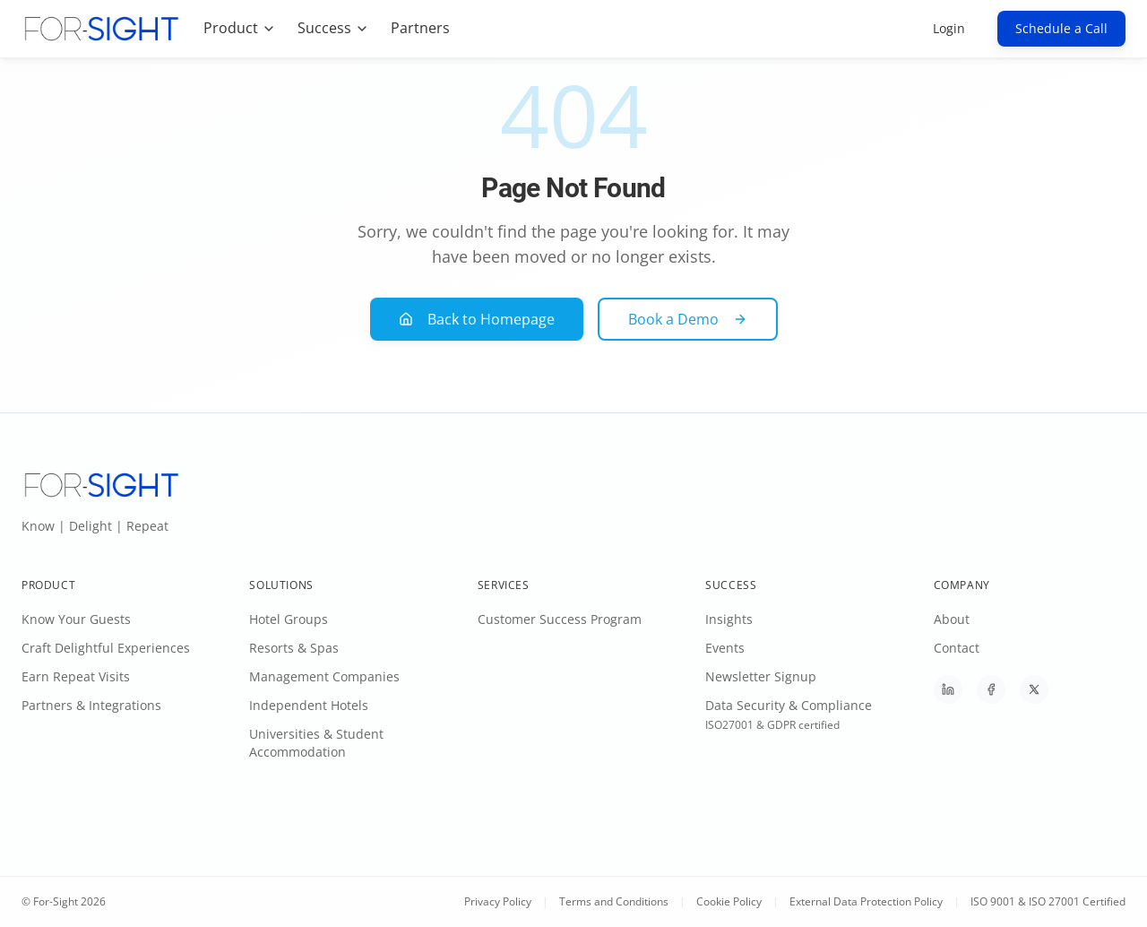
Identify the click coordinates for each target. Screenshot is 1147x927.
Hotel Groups (288, 619)
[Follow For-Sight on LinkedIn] (948, 689)
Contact (956, 647)
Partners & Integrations (91, 705)
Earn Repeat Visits (76, 676)
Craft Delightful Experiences (106, 647)
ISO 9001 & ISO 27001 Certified (1047, 902)
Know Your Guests (76, 619)
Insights (729, 619)
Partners (420, 28)
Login (949, 28)
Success (333, 28)
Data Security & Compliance (788, 705)
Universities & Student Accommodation (316, 742)
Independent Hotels (308, 705)
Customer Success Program (560, 619)
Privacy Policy (497, 902)
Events (725, 647)
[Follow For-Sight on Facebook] (991, 689)
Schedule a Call (1061, 28)
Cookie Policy (729, 902)
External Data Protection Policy (866, 902)
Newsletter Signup (760, 676)
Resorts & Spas (294, 647)
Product (239, 28)
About (952, 619)
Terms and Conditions (613, 902)
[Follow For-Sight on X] (1034, 689)
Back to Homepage (477, 319)
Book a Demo (687, 319)
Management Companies (324, 676)
